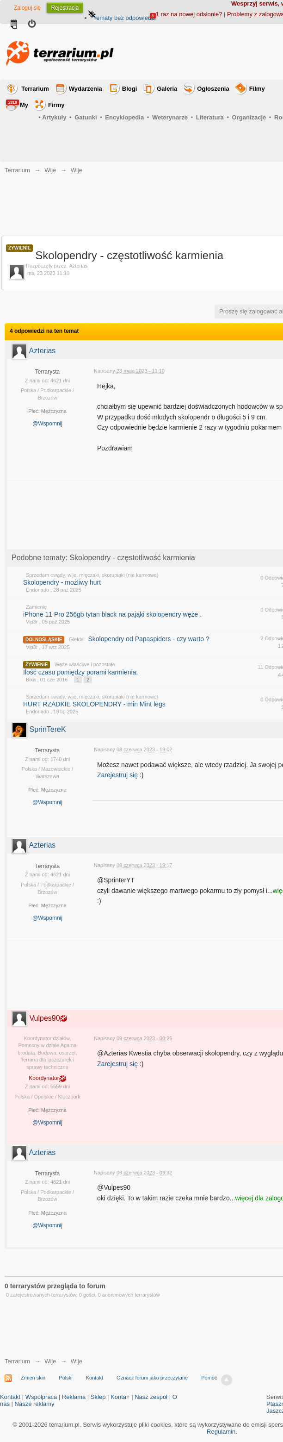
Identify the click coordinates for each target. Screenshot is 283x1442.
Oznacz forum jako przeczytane (152, 1377)
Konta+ (120, 1396)
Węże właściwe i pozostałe (85, 664)
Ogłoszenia (213, 88)
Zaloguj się (27, 8)
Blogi (129, 88)
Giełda (76, 639)
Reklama (74, 1396)
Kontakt (94, 1377)
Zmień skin (33, 1377)
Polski (65, 1377)
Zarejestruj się (118, 775)
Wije (50, 1361)
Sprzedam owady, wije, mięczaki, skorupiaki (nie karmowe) (92, 575)
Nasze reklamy (35, 1403)
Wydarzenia (85, 88)
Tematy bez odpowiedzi (124, 17)
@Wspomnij (47, 423)
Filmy (257, 88)
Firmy (56, 104)
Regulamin (221, 1431)
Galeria (167, 88)
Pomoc (209, 1377)
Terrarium (35, 88)
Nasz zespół (151, 1396)
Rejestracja (65, 8)
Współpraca (41, 1396)
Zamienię (36, 607)
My (17, 104)
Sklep (98, 1396)
